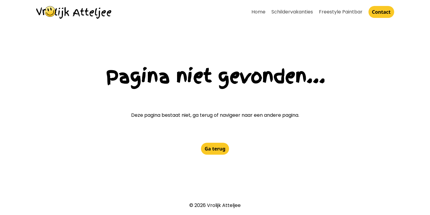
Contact (381, 12)
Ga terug (215, 148)
